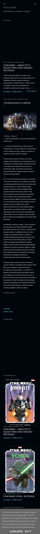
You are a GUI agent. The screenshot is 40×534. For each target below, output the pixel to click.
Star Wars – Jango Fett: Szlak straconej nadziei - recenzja (18, 68)
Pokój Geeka (9, 7)
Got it (28, 531)
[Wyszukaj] (35, 3)
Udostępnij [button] (6, 91)
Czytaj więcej (32, 91)
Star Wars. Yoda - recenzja (19, 496)
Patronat (19, 11)
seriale (11, 311)
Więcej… (28, 11)
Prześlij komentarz (16, 91)
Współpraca (8, 11)
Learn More (16, 531)
